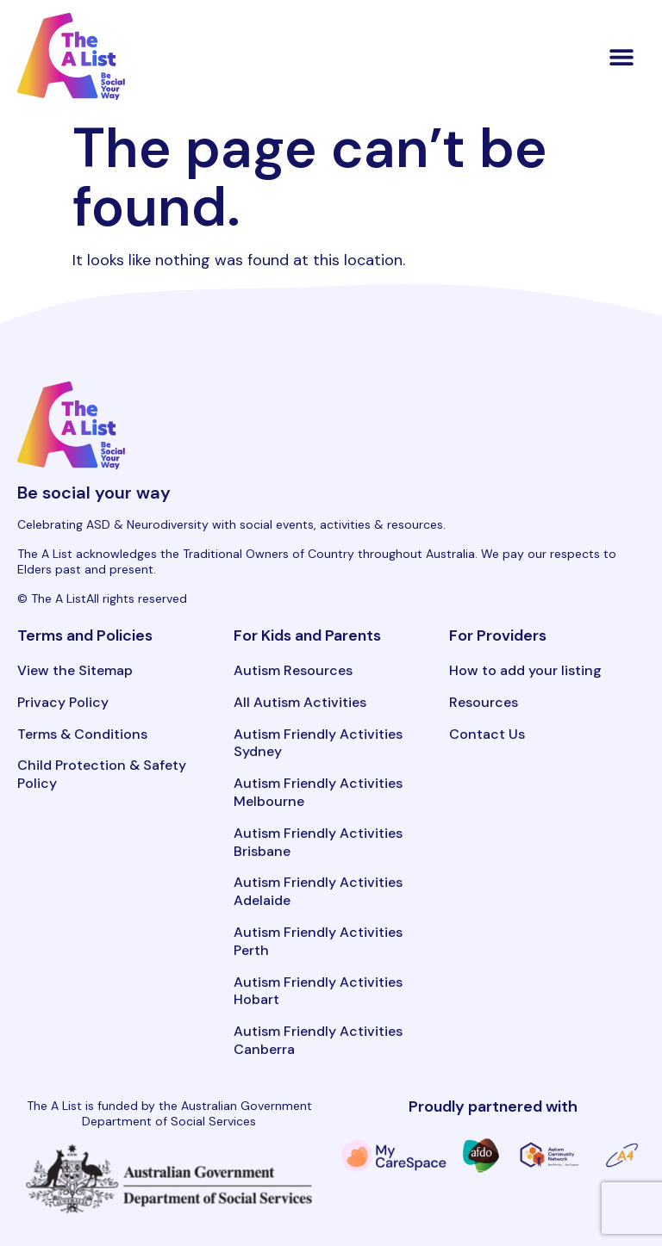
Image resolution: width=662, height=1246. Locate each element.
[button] (622, 56)
